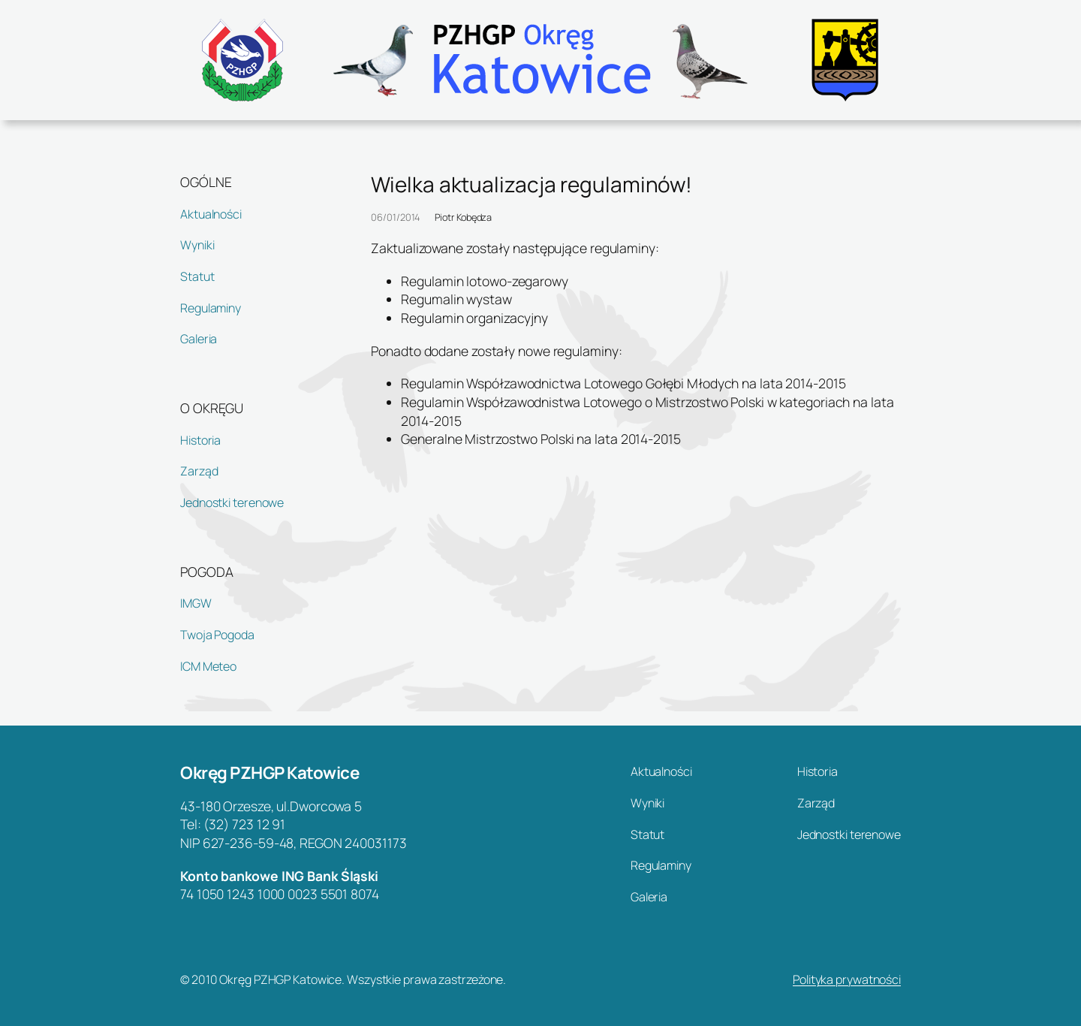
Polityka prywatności (847, 979)
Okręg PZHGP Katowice (269, 772)
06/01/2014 (395, 217)
